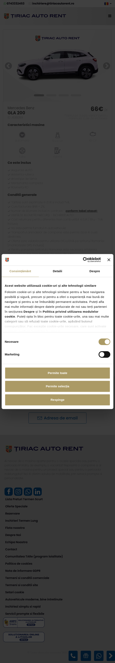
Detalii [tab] (57, 271)
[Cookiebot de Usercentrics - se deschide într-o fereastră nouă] (83, 259)
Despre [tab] (95, 271)
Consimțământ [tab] (20, 271)
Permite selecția (57, 386)
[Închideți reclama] (108, 259)
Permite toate (57, 373)
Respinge (57, 399)
